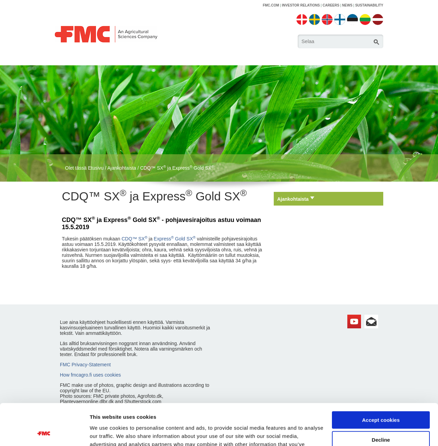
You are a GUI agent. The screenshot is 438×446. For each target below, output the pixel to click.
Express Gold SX (174, 238)
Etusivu (96, 168)
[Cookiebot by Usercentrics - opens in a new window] (44, 433)
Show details (105, 432)
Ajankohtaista (121, 168)
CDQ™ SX (134, 238)
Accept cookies (381, 381)
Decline (381, 401)
